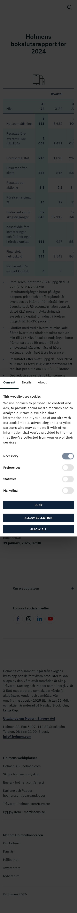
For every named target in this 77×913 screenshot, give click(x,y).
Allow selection (38, 518)
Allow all (38, 529)
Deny (38, 505)
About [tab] (42, 382)
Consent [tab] (9, 382)
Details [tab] (27, 382)
